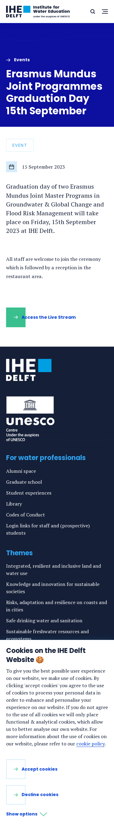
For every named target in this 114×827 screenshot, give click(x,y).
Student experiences (28, 492)
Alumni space (21, 471)
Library (14, 503)
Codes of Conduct (25, 514)
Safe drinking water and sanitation (44, 620)
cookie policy (90, 743)
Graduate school (24, 482)
